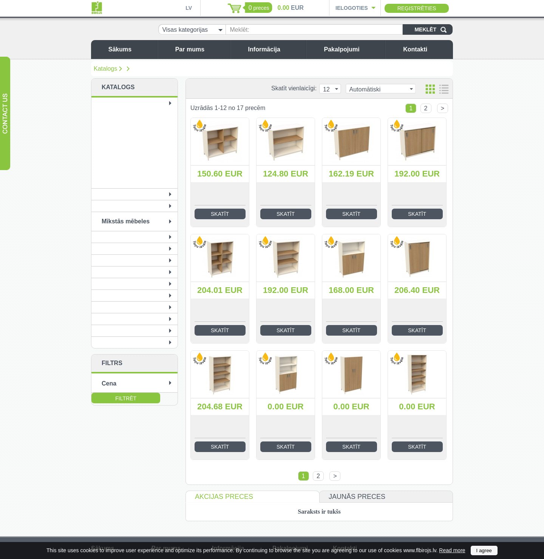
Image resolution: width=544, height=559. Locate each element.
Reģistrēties (416, 8)
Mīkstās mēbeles (126, 221)
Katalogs (105, 68)
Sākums (130, 49)
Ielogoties (351, 8)
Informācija (275, 49)
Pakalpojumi (352, 49)
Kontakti (426, 49)
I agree (484, 550)
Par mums (200, 49)
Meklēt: (239, 29)
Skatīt (220, 214)
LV (188, 8)
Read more (452, 550)
